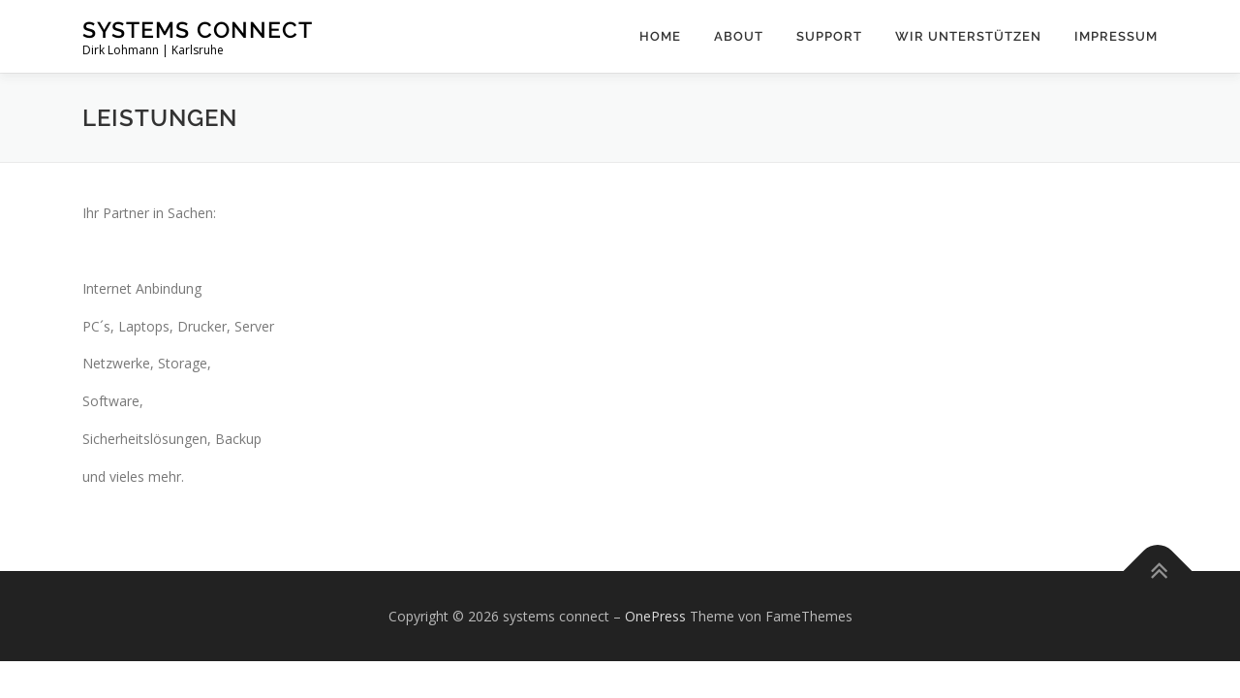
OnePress (655, 616)
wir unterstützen (968, 36)
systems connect (197, 29)
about (738, 36)
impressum (1116, 36)
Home (660, 36)
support (829, 36)
